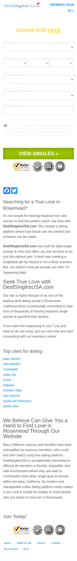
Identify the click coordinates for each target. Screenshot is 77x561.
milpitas (8, 385)
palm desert (11, 359)
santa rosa (10, 406)
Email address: (12, 104)
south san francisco (17, 401)
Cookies (55, 543)
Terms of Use (24, 543)
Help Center (11, 549)
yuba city (9, 374)
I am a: (7, 41)
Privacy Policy (60, 125)
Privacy (41, 543)
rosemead (10, 369)
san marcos (11, 395)
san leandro (11, 364)
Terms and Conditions (43, 125)
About (7, 543)
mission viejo (12, 390)
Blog (26, 549)
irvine (7, 380)
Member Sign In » (62, 7)
